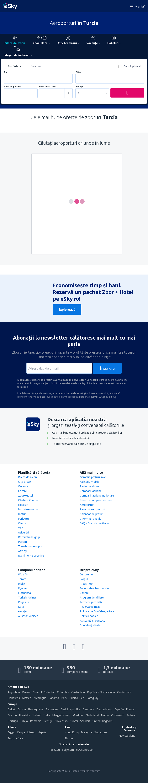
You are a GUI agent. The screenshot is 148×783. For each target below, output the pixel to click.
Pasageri (80, 86)
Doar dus (36, 66)
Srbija (24, 721)
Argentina (14, 692)
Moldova (77, 715)
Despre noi (86, 574)
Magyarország (61, 715)
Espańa (119, 709)
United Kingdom (102, 721)
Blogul (84, 579)
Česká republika (70, 709)
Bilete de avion (27, 477)
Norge (105, 715)
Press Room (87, 583)
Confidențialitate (90, 625)
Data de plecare (12, 86)
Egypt (11, 732)
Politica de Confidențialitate (97, 611)
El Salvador (48, 692)
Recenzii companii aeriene (96, 500)
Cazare (22, 491)
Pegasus (23, 602)
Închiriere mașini (28, 509)
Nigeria (42, 732)
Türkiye (69, 738)
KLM (21, 607)
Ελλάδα (12, 715)
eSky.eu (55, 749)
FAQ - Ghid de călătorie (94, 523)
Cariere (84, 593)
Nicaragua (40, 698)
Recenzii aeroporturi (92, 509)
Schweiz (85, 721)
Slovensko (61, 721)
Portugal (13, 721)
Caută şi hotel (132, 66)
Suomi (74, 721)
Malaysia (86, 732)
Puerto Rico (76, 698)
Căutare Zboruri (28, 500)
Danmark (88, 709)
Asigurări (23, 532)
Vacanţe (23, 486)
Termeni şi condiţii (91, 602)
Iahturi (22, 514)
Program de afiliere (92, 597)
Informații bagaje (90, 518)
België (11, 709)
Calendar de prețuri (91, 514)
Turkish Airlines (27, 597)
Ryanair (22, 588)
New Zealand (127, 735)
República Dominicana (101, 692)
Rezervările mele (90, 607)
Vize (20, 528)
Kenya (21, 732)
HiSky (21, 583)
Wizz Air (23, 574)
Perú (64, 698)
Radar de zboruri (90, 486)
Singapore (100, 732)
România (35, 721)
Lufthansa (24, 593)
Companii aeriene (91, 491)
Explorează (67, 309)
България (52, 709)
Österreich (117, 715)
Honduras (14, 698)
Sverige (48, 721)
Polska (131, 715)
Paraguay (92, 698)
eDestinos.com (85, 749)
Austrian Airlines (28, 616)
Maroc (31, 732)
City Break (24, 481)
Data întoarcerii (47, 86)
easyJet (22, 611)
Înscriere (107, 368)
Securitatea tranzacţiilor (95, 588)
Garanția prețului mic (93, 477)
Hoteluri (23, 505)
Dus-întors (14, 66)
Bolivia (26, 692)
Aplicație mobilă (89, 481)
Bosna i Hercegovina (31, 709)
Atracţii (22, 551)
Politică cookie (89, 616)
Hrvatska (24, 715)
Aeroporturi (87, 505)
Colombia (63, 692)
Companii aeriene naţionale (97, 495)
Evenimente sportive (31, 555)
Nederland (92, 715)
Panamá (54, 698)
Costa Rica (78, 692)
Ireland (37, 715)
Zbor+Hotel (25, 495)
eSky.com (68, 749)
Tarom (22, 579)
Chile (36, 692)
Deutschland (104, 709)
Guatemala (124, 692)
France (130, 709)
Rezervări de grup (29, 537)
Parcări (22, 541)
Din (6, 72)
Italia (47, 715)
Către (78, 72)
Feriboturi (24, 518)
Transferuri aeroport (31, 546)
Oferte (22, 523)
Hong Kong (72, 732)
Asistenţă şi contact (92, 620)
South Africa (15, 738)
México (26, 698)
